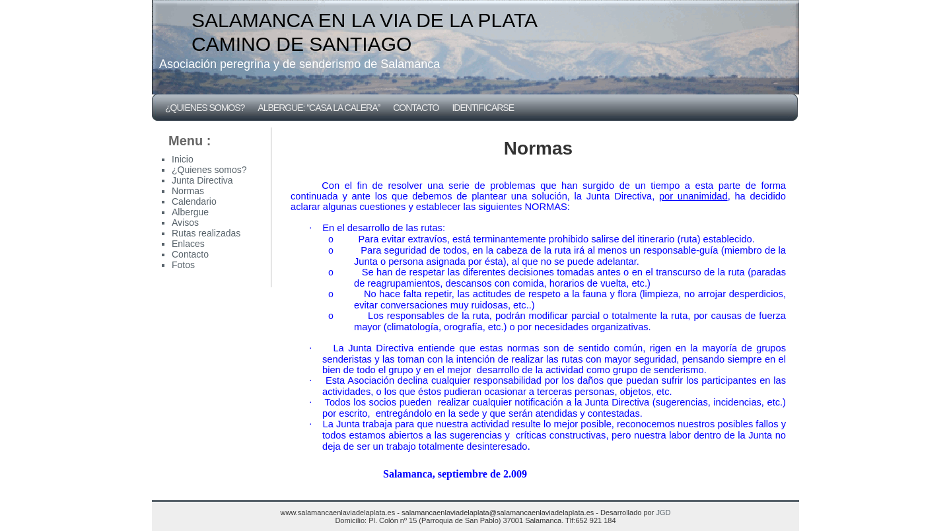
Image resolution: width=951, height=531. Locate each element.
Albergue (190, 212)
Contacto (416, 107)
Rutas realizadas (206, 233)
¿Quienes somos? (204, 107)
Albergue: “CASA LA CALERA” (319, 107)
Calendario (194, 201)
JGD (663, 512)
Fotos (183, 265)
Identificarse (483, 107)
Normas (188, 191)
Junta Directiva (202, 180)
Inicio (183, 159)
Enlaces (188, 243)
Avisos (185, 222)
